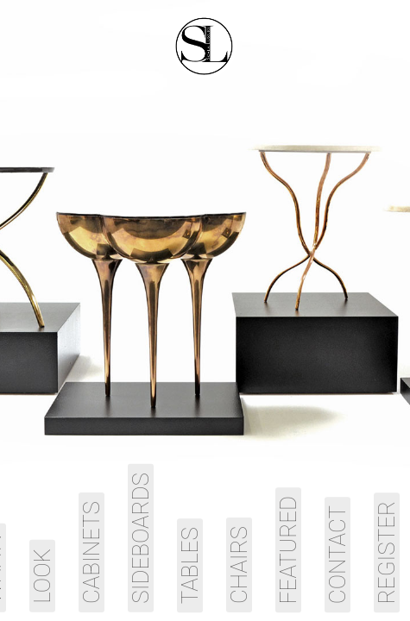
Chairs (239, 565)
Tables (190, 565)
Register (387, 552)
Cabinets (91, 552)
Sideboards (141, 538)
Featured (288, 550)
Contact (337, 554)
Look (42, 576)
